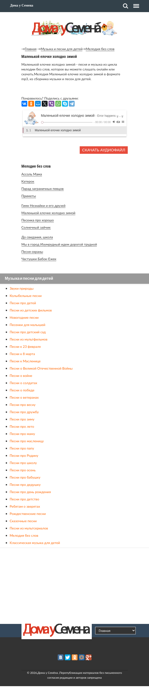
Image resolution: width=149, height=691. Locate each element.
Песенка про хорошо (37, 220)
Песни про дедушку (25, 484)
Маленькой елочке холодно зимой (48, 213)
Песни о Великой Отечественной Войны (41, 368)
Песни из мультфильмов (28, 339)
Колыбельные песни (26, 296)
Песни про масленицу (27, 441)
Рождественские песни (28, 514)
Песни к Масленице (25, 361)
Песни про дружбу (24, 412)
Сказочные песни (23, 521)
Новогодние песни (24, 317)
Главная (31, 49)
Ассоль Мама (31, 174)
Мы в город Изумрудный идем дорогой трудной (59, 244)
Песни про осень (22, 470)
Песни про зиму (22, 419)
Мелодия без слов (100, 49)
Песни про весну (22, 405)
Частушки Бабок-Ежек (39, 259)
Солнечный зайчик (36, 227)
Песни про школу (23, 463)
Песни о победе (22, 390)
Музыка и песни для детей (62, 49)
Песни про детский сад (28, 332)
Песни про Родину (24, 455)
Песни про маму (22, 434)
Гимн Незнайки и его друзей (43, 205)
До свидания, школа (37, 237)
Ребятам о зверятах (25, 506)
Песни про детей (23, 303)
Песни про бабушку (25, 477)
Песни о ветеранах (24, 397)
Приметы (28, 196)
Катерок (27, 181)
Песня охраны (32, 251)
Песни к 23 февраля (25, 346)
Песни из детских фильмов (31, 310)
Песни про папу (22, 448)
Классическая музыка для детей (35, 543)
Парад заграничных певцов (42, 188)
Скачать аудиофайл (103, 150)
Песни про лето (22, 426)
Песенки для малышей (27, 325)
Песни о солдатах (23, 383)
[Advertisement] (74, 585)
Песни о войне (21, 375)
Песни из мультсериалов (29, 528)
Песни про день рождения (30, 492)
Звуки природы (22, 288)
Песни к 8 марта (22, 354)
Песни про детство (24, 499)
